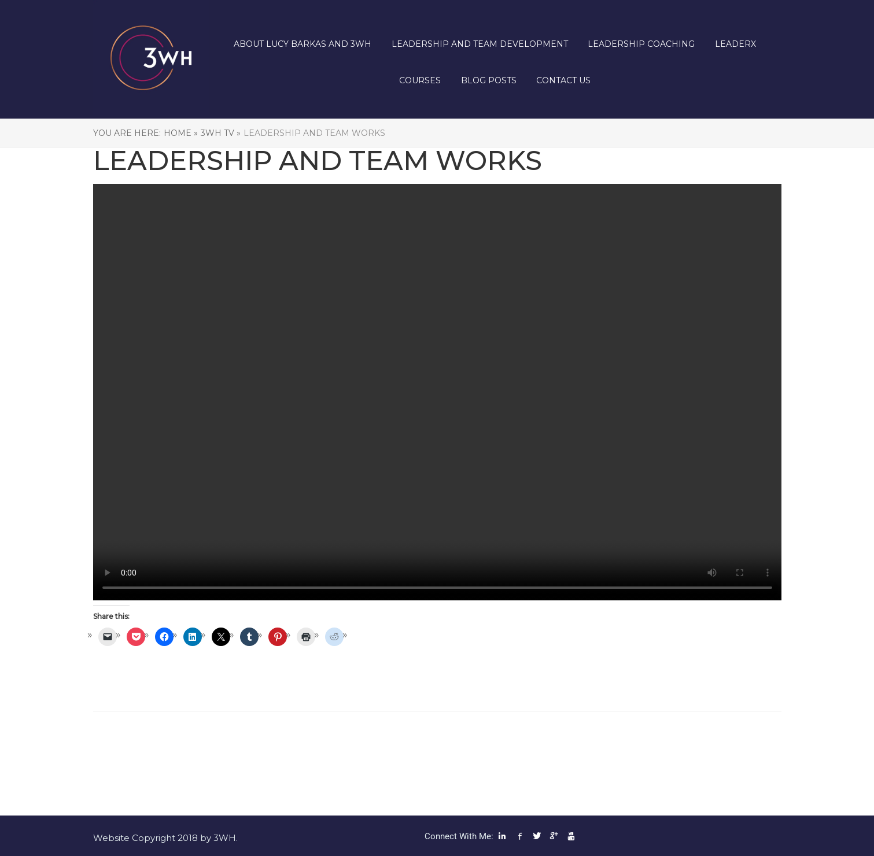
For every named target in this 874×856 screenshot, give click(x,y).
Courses (420, 80)
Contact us (563, 80)
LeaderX (735, 44)
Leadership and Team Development (480, 44)
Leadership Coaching (641, 44)
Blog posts (489, 80)
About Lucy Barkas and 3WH (302, 44)
